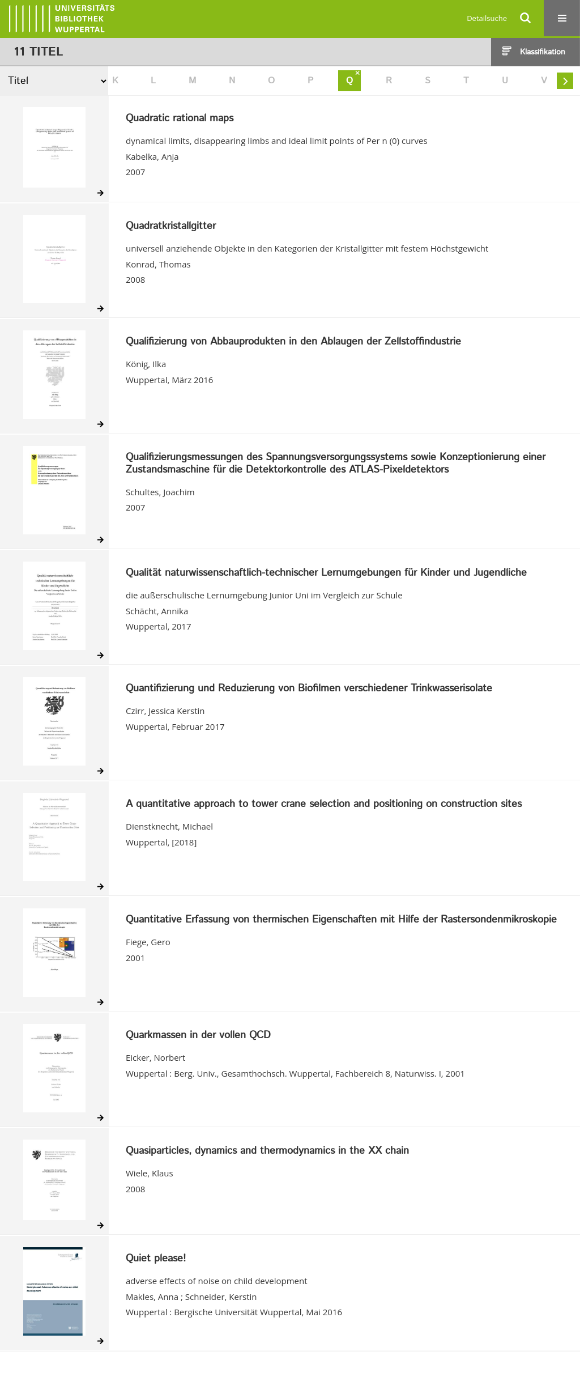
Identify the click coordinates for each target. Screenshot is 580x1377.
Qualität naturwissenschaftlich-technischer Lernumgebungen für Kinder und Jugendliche (326, 573)
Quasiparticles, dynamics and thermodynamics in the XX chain (267, 1151)
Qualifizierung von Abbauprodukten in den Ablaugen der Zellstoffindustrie (293, 342)
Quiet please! (156, 1259)
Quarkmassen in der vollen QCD (198, 1036)
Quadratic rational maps (179, 119)
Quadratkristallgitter (171, 226)
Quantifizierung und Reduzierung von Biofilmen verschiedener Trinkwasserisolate (309, 689)
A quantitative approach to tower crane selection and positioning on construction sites (324, 804)
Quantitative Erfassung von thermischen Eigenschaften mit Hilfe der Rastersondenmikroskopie (341, 920)
